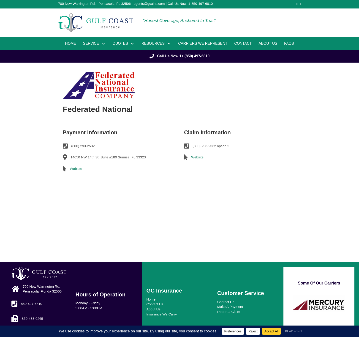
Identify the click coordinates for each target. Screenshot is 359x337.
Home (150, 299)
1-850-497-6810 (200, 4)
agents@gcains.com (149, 4)
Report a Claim (228, 312)
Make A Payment (230, 307)
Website (76, 169)
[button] (103, 43)
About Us (153, 309)
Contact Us (154, 304)
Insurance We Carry (161, 314)
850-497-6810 (31, 304)
